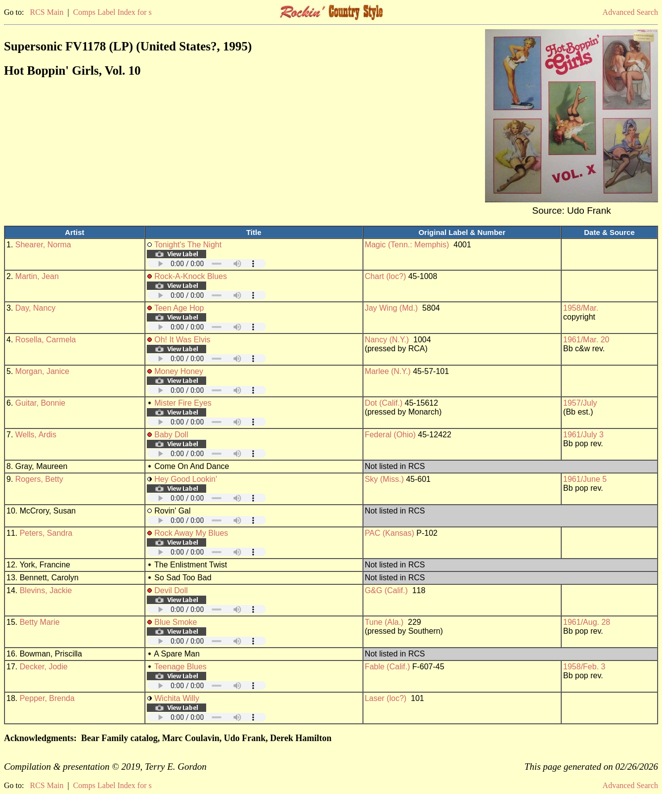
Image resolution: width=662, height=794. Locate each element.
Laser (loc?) (385, 698)
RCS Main (46, 12)
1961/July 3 (583, 434)
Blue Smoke (175, 622)
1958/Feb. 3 (584, 666)
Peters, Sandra (46, 533)
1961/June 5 (585, 479)
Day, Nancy (35, 308)
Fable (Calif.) (387, 666)
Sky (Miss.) (384, 479)
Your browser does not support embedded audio (206, 263)
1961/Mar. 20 (586, 339)
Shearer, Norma (43, 244)
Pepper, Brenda (47, 698)
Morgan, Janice (42, 371)
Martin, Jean (37, 276)
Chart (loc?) (385, 276)
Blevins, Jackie (46, 590)
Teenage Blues (180, 666)
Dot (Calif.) (383, 403)
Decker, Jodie (44, 666)
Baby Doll (171, 434)
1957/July (580, 403)
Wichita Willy (176, 698)
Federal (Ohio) (390, 434)
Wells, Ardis (35, 434)
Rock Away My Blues (191, 533)
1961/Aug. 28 (586, 622)
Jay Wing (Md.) (391, 308)
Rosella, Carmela (45, 339)
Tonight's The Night (187, 244)
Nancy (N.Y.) (387, 339)
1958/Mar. (580, 308)
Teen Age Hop (179, 308)
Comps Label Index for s (112, 12)
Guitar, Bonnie (40, 403)
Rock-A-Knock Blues (190, 276)
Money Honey (178, 371)
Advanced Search (630, 12)
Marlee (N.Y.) (388, 371)
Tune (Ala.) (384, 622)
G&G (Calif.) (386, 590)
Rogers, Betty (39, 479)
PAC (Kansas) (389, 533)
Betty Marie (40, 622)
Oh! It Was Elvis (182, 339)
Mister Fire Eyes (183, 403)
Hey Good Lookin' (185, 479)
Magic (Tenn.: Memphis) (407, 244)
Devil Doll (171, 590)
